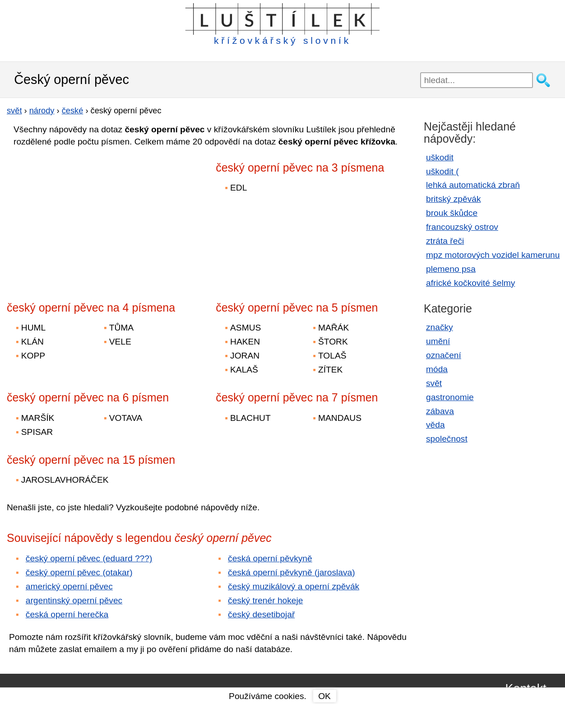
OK (324, 696)
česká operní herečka (67, 614)
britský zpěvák (453, 199)
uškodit (440, 157)
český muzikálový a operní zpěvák (293, 586)
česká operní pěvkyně (270, 558)
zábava (440, 411)
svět (434, 383)
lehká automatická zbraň (473, 185)
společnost (447, 438)
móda (437, 369)
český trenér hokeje (265, 600)
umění (438, 341)
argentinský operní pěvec (74, 600)
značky (439, 327)
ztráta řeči (445, 241)
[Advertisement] (86, 218)
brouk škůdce (451, 213)
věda (435, 424)
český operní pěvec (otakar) (79, 572)
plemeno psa (451, 269)
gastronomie (450, 397)
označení (443, 355)
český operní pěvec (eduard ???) (89, 558)
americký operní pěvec (69, 586)
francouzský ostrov (462, 227)
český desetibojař (261, 614)
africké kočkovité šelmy (470, 283)
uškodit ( (442, 171)
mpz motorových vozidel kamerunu (493, 255)
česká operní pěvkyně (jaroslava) (291, 572)
